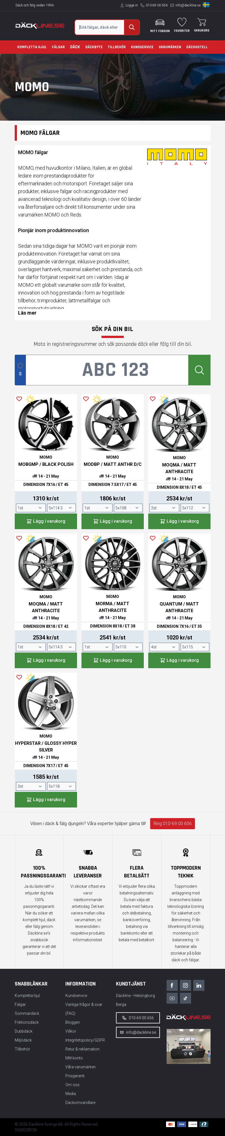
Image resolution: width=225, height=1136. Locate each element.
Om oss (72, 1085)
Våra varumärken (80, 1067)
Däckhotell (197, 47)
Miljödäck (23, 1040)
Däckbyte (94, 47)
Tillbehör (117, 47)
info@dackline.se (188, 5)
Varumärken (170, 47)
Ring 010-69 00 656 (173, 823)
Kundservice (142, 47)
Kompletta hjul (32, 47)
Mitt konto (74, 1058)
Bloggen (72, 1022)
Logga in (131, 5)
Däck (75, 47)
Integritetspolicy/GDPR (85, 1040)
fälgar (66, 191)
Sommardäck (27, 1013)
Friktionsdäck (27, 1022)
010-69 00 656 (157, 5)
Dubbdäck (24, 1031)
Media (70, 1093)
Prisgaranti (75, 1076)
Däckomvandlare (80, 1102)
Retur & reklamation (82, 1049)
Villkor (70, 1031)
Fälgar (58, 47)
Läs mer (27, 313)
